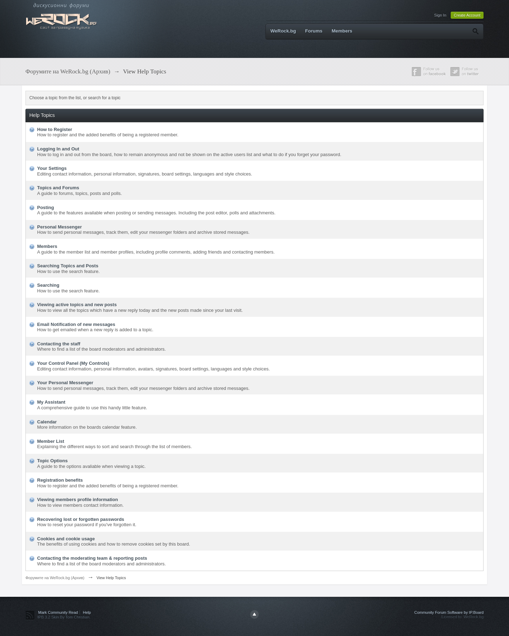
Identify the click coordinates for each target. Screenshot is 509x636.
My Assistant (51, 402)
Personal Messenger (59, 227)
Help (87, 612)
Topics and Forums (58, 187)
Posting (45, 207)
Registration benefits (60, 480)
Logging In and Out (58, 148)
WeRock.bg (283, 31)
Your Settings (52, 168)
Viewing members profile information (77, 499)
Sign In (440, 15)
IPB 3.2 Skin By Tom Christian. (63, 617)
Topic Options (52, 460)
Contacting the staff (58, 343)
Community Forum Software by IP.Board (449, 612)
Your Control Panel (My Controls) (73, 363)
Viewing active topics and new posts (77, 304)
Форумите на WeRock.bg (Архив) (54, 578)
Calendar (47, 421)
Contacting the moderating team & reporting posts (92, 558)
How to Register (54, 129)
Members (342, 31)
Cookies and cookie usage (66, 538)
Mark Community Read (58, 612)
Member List (50, 441)
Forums (313, 31)
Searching (48, 285)
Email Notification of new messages (76, 324)
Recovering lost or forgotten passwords (80, 519)
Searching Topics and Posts (67, 265)
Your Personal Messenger (65, 382)
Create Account (467, 15)
